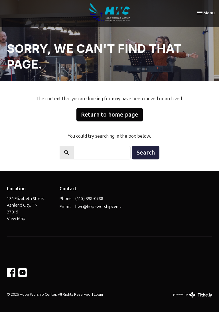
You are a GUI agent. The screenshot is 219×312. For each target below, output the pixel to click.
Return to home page (109, 114)
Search (146, 152)
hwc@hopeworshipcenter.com (99, 206)
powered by (192, 294)
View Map (16, 218)
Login (98, 294)
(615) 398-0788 (89, 198)
